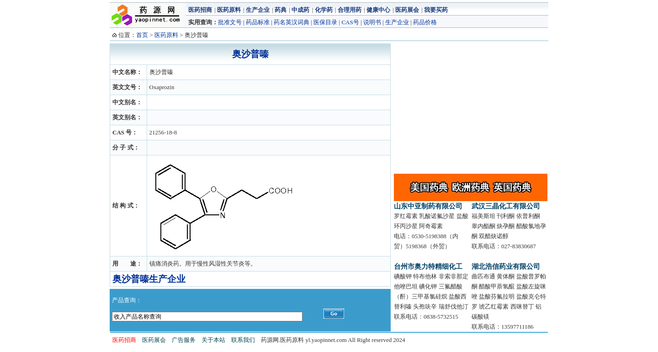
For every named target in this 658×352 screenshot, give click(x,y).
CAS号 (350, 22)
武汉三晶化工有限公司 (506, 206)
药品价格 (425, 22)
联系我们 (243, 339)
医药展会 (407, 9)
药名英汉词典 (291, 22)
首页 (142, 35)
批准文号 (230, 22)
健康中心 (378, 9)
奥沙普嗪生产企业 (149, 279)
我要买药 (436, 9)
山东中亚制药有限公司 (428, 206)
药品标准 (258, 22)
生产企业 (258, 9)
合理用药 (349, 9)
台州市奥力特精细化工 (428, 266)
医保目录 (325, 22)
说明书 (372, 22)
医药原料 (229, 9)
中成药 (300, 9)
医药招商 (200, 9)
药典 (281, 9)
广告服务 (184, 339)
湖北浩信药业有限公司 (506, 266)
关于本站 (213, 339)
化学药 (324, 9)
